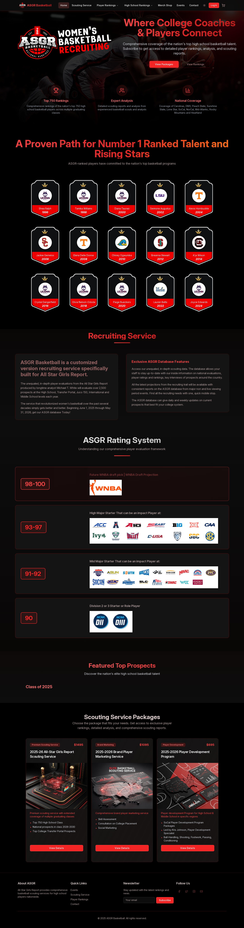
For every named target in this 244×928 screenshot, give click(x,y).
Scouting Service (81, 5)
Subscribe (165, 900)
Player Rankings (107, 5)
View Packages (164, 64)
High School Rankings (138, 5)
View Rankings (195, 64)
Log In (214, 5)
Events (181, 5)
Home (63, 5)
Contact (194, 5)
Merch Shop (165, 5)
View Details (56, 848)
